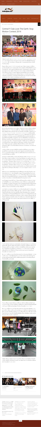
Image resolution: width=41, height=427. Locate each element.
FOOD (20, 18)
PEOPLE (15, 1)
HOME (3, 1)
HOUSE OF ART (26, 1)
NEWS (20, 1)
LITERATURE (9, 18)
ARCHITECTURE (5, 21)
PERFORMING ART (34, 18)
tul (4, 34)
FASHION (15, 18)
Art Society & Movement (7, 24)
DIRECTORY (33, 1)
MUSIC (28, 18)
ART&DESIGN (9, 1)
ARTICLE (3, 4)
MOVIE (24, 18)
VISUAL (3, 18)
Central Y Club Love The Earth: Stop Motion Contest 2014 (13, 372)
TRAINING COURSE (11, 4)
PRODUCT (12, 21)
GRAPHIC (17, 21)
